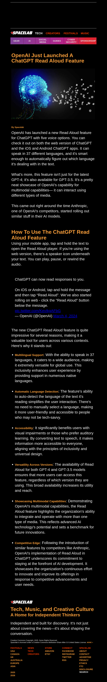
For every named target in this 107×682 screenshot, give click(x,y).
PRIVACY (83, 660)
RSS (64, 660)
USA (13, 651)
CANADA (15, 654)
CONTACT (84, 654)
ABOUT (83, 651)
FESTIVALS (71, 33)
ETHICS (83, 663)
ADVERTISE (85, 657)
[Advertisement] (53, 15)
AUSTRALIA (17, 660)
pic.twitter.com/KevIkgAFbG (38, 311)
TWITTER (66, 657)
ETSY (47, 654)
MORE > (90, 642)
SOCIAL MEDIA (43, 40)
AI (30, 41)
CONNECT (67, 648)
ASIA (13, 666)
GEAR (16, 41)
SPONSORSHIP (88, 41)
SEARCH (83, 672)
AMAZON (49, 651)
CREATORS (53, 33)
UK (12, 657)
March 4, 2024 (65, 316)
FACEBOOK (68, 651)
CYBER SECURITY (71, 40)
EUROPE (15, 663)
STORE (48, 648)
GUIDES (57, 41)
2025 (13, 672)
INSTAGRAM (68, 654)
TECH (39, 33)
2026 (13, 675)
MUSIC (84, 33)
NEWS (31, 648)
